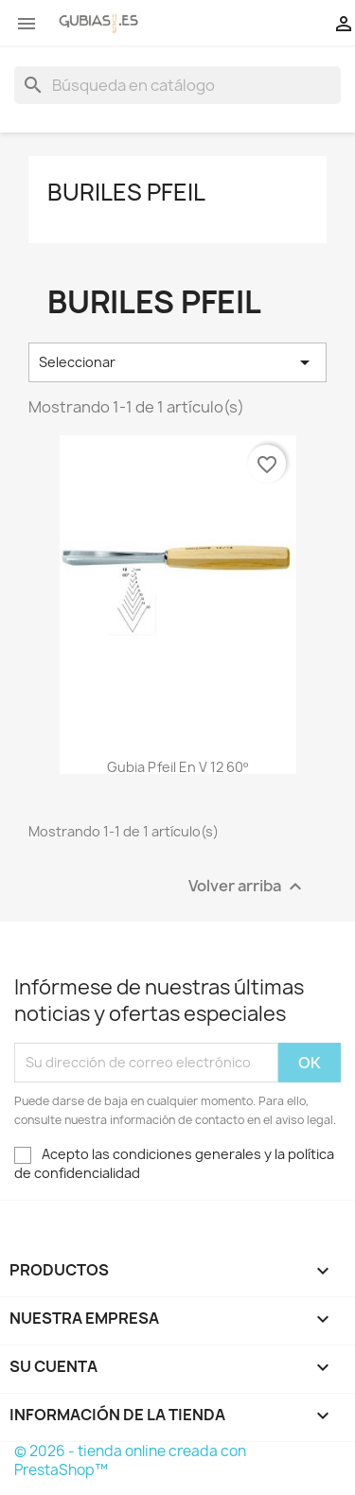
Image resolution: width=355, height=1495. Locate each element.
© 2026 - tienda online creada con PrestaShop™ (130, 1460)
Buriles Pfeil (126, 192)
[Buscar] (177, 85)
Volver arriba (247, 886)
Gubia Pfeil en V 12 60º (177, 767)
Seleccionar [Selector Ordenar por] (177, 362)
